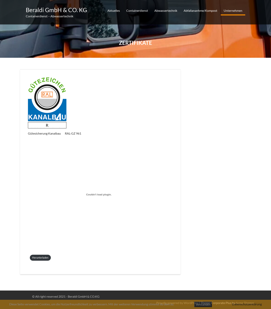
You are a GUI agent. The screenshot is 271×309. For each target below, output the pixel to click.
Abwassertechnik (165, 10)
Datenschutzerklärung (247, 304)
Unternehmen (233, 10)
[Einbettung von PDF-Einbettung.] (99, 194)
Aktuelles (113, 10)
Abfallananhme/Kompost (200, 10)
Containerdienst (137, 10)
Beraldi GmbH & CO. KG (56, 9)
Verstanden (203, 304)
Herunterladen (40, 257)
